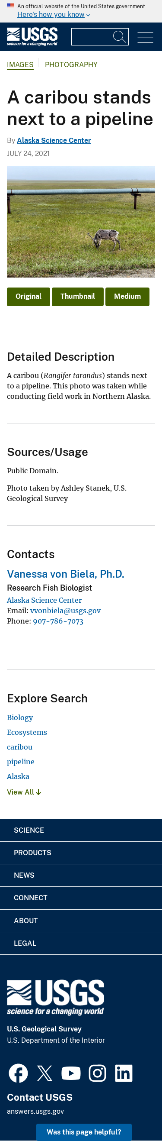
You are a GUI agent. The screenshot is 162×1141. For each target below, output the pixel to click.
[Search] (120, 36)
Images (20, 65)
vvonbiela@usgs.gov (65, 610)
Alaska (18, 776)
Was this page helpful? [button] (84, 1132)
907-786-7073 (58, 621)
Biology (20, 717)
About (26, 921)
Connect (31, 898)
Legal (25, 943)
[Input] (100, 36)
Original (28, 296)
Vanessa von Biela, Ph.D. (65, 574)
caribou (19, 747)
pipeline (21, 761)
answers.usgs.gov (35, 1111)
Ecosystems (27, 732)
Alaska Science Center (54, 140)
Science (29, 830)
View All (24, 792)
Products (32, 853)
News (24, 875)
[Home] (32, 44)
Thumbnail (77, 296)
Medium (127, 296)
